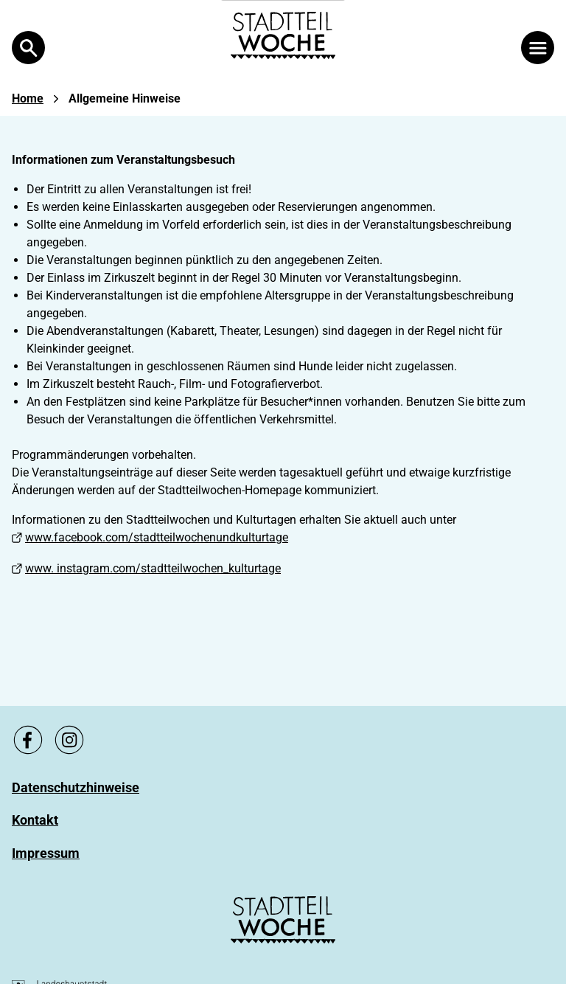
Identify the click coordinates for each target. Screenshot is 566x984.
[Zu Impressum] (46, 853)
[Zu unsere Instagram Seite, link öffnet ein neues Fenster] (69, 740)
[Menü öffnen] (537, 47)
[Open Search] (28, 47)
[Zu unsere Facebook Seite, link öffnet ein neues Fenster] (28, 740)
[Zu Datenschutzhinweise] (75, 787)
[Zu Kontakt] (35, 819)
